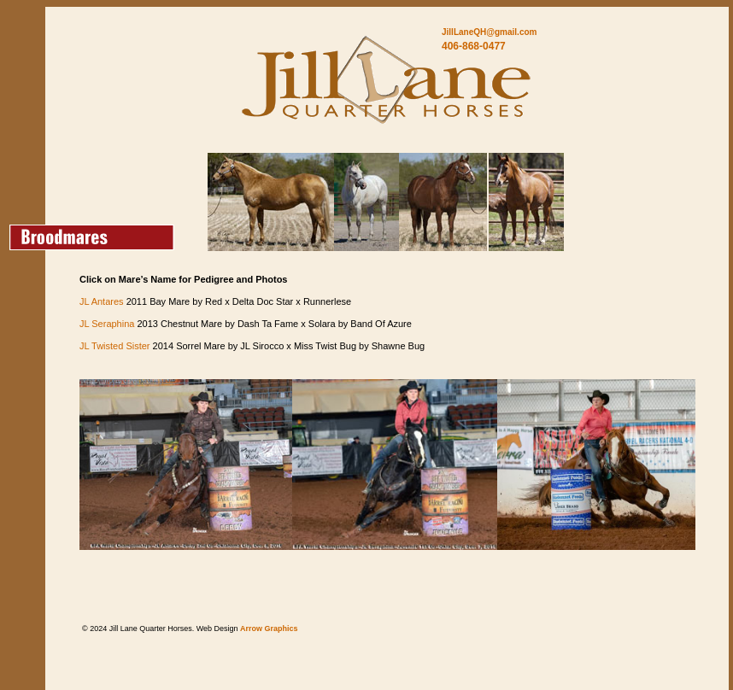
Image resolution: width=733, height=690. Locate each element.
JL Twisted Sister (114, 346)
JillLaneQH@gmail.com (489, 32)
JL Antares (101, 301)
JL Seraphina (106, 324)
